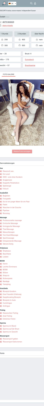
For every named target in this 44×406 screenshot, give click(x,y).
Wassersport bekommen (12, 342)
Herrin (5, 264)
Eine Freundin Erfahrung (12, 294)
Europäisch (29, 60)
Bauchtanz (7, 254)
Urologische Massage (11, 226)
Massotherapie (8, 232)
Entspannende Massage (12, 241)
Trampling (6, 284)
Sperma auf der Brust (11, 329)
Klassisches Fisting (10, 313)
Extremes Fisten (9, 319)
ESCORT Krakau (6, 10)
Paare (5, 205)
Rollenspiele (7, 278)
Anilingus (6, 306)
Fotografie (7, 199)
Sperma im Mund (9, 326)
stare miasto (16, 10)
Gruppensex (7, 180)
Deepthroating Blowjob (12, 297)
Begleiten (6, 196)
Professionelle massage (12, 220)
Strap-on (6, 275)
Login (35, 3)
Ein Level (6, 174)
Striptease (7, 251)
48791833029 (8, 22)
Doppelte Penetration (11, 183)
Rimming (6, 213)
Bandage (6, 281)
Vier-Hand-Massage (10, 235)
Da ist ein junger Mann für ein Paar (16, 202)
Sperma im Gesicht (10, 332)
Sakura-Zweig (8, 244)
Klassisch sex (8, 171)
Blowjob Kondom (9, 291)
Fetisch (5, 189)
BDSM (5, 270)
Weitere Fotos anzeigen (22, 151)
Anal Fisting (7, 316)
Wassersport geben (10, 339)
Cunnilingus (7, 303)
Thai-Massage (8, 229)
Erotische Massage (10, 223)
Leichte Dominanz (10, 267)
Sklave (5, 273)
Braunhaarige (30, 65)
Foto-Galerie (8, 74)
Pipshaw (6, 210)
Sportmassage (8, 238)
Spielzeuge (7, 186)
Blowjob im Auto (9, 300)
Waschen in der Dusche (12, 207)
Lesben (5, 257)
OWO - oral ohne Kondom (12, 177)
